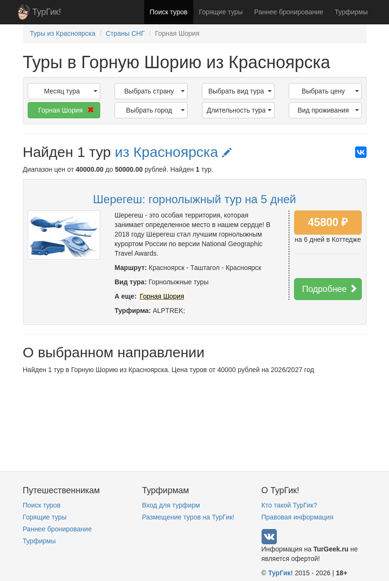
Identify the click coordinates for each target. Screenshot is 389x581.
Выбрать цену (330, 91)
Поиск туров (169, 12)
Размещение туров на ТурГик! (188, 517)
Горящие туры (221, 12)
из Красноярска (173, 152)
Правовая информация (298, 517)
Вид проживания (327, 110)
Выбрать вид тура (240, 91)
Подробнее (329, 289)
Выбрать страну (154, 91)
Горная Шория (66, 110)
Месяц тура (70, 91)
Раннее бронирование (289, 12)
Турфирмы (351, 12)
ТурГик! (46, 12)
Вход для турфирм (171, 505)
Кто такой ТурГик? (289, 505)
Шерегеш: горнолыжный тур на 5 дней (194, 199)
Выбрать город (155, 110)
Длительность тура (239, 110)
